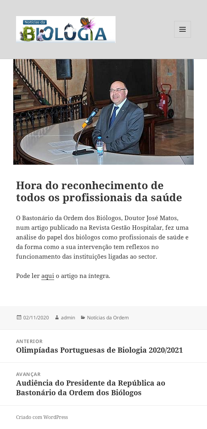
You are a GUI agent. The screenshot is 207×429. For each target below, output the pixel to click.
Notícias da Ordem (108, 317)
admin (68, 317)
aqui (47, 276)
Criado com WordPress (42, 417)
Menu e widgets (183, 37)
